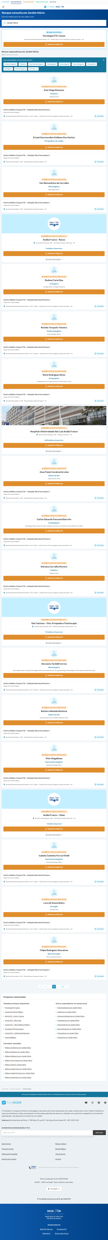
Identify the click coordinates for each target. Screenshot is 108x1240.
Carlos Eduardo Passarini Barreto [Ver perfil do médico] (54, 519)
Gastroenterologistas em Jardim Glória (70, 1016)
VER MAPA (99, 116)
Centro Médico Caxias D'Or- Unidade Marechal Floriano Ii (26, 539)
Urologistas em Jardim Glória (67, 1038)
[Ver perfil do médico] (54, 80)
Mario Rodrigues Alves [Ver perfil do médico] (54, 375)
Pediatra (23, 64)
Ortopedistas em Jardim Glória (68, 1033)
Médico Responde (42, 2)
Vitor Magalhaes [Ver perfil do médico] (54, 758)
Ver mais (33, 69)
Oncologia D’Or (62, 1229)
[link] (40, 986)
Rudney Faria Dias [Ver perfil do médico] (54, 280)
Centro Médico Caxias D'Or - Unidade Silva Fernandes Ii (26, 155)
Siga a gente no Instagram (92, 1103)
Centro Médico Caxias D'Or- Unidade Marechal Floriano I (26, 110)
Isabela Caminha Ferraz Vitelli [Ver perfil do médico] (54, 855)
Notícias (53, 2)
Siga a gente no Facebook (99, 1103)
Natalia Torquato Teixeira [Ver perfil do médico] (54, 327)
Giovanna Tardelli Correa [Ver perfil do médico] (54, 664)
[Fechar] (103, 60)
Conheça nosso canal (86, 1103)
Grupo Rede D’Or (65, 1199)
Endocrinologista (10, 64)
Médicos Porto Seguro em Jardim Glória (18, 1060)
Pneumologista (20, 69)
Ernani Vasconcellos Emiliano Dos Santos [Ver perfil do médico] (54, 137)
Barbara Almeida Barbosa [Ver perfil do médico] (54, 711)
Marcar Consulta (15, 1089)
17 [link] (54, 987)
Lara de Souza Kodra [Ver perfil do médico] (54, 903)
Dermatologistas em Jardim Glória (69, 1029)
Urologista (8, 69)
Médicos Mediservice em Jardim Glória (18, 1056)
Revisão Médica (60, 1149)
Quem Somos (6, 1144)
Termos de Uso (60, 1154)
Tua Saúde (5, 2)
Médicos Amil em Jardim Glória (15, 1065)
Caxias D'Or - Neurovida (13, 1021)
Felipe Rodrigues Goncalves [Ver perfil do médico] (54, 950)
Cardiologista (51, 64)
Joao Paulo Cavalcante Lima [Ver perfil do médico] (54, 472)
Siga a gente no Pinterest (105, 1103)
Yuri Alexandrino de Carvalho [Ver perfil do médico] (54, 183)
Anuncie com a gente (9, 1159)
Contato (58, 1159)
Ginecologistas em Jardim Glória (68, 1025)
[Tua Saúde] (11, 1103)
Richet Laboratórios (62, 1233)
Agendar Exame (28, 2)
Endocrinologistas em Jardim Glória (69, 1008)
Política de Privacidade (9, 1154)
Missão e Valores (60, 1144)
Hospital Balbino (10, 1038)
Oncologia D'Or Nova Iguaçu (14, 1029)
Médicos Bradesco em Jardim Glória (17, 1052)
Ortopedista (91, 64)
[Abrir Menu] (3, 6)
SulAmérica (46, 1233)
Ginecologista (64, 64)
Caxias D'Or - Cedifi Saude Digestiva (17, 1033)
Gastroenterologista (36, 64)
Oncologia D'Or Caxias (54, 36)
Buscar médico (16, 2)
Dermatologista (78, 64)
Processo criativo (8, 1149)
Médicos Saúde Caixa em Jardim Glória (18, 1069)
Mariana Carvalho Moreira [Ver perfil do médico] (54, 566)
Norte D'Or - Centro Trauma (14, 1016)
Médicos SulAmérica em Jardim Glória (18, 1048)
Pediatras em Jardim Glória (66, 1012)
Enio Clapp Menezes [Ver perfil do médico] (54, 90)
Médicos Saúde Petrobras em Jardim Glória (20, 1073)
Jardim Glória (27, 1089)
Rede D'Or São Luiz (46, 1229)
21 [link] (63, 987)
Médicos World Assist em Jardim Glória (18, 1078)
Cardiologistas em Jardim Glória (68, 1021)
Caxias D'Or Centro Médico (11, 112)
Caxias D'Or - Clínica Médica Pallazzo (17, 1025)
